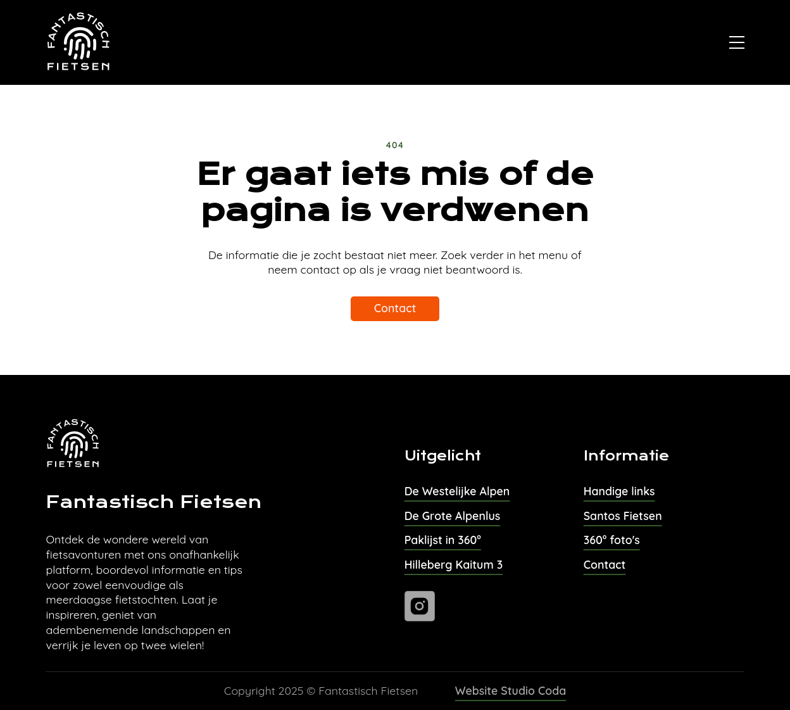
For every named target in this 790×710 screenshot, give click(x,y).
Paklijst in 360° (442, 540)
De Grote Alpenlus (452, 516)
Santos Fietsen (623, 516)
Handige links (619, 491)
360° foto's (612, 540)
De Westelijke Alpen (457, 491)
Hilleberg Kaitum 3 (453, 564)
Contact (395, 308)
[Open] (736, 42)
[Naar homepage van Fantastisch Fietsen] (79, 43)
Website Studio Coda (510, 690)
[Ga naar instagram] (419, 606)
